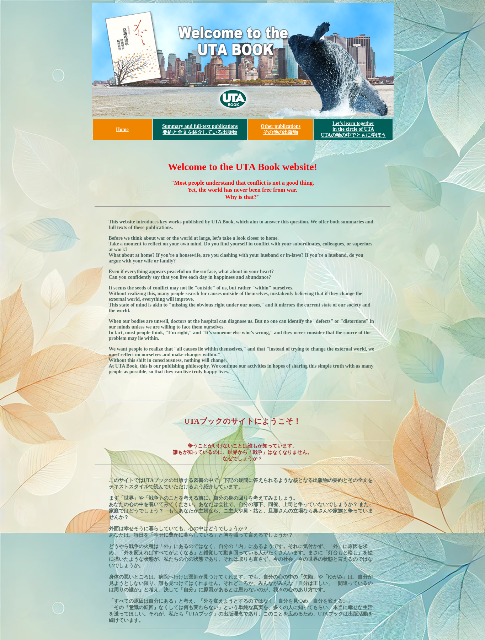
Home (122, 129)
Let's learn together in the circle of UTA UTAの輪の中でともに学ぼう (353, 129)
